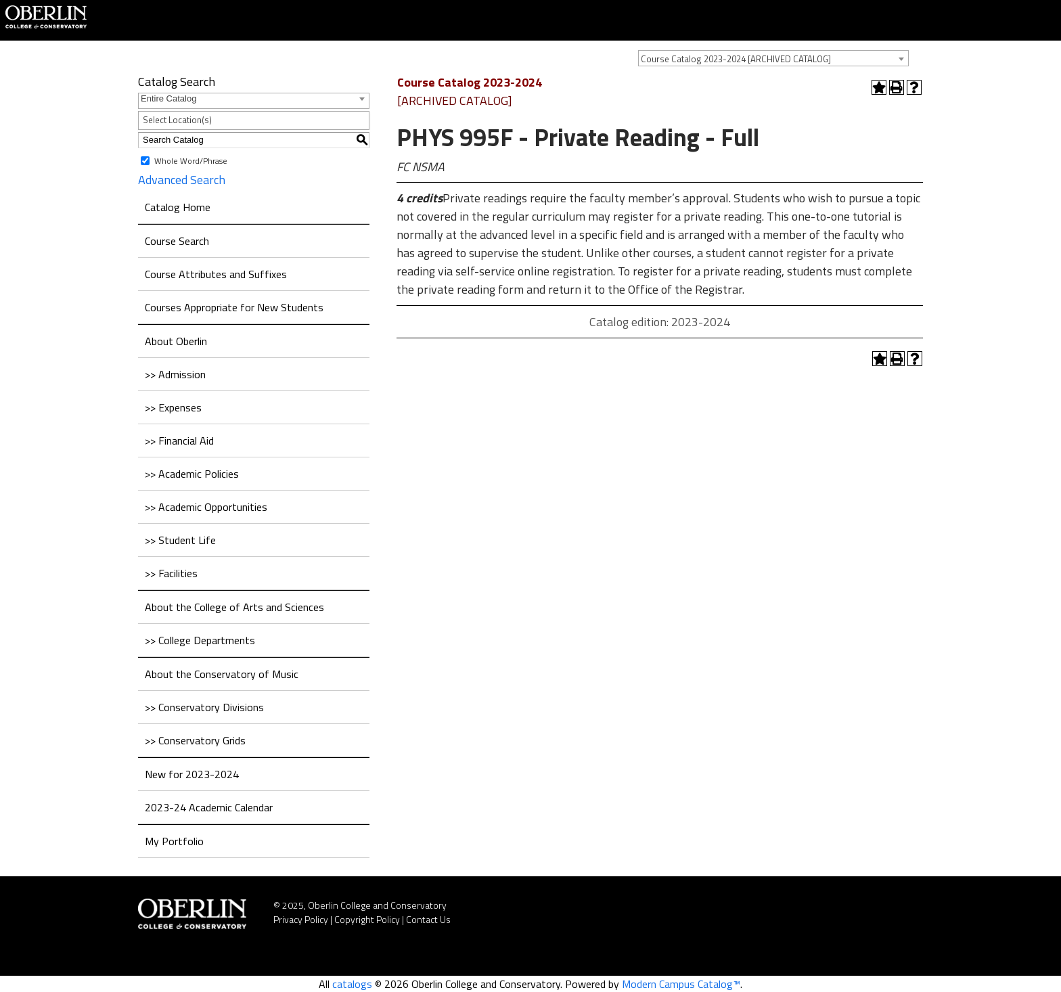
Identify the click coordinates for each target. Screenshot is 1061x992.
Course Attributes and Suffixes (216, 274)
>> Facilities (171, 573)
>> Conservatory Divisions (204, 707)
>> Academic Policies (192, 474)
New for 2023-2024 (192, 774)
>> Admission (175, 374)
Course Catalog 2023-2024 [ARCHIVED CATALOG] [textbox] (736, 59)
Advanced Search (181, 180)
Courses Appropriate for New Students (234, 307)
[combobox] (773, 58)
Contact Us (428, 919)
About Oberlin (176, 341)
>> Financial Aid (179, 440)
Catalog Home (177, 207)
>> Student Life (180, 540)
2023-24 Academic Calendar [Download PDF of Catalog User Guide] (209, 807)
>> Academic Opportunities (206, 507)
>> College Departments (200, 640)
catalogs (352, 984)
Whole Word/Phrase (190, 160)
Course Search (177, 241)
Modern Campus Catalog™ (681, 984)
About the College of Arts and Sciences (234, 607)
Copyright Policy (367, 919)
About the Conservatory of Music (221, 674)
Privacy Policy (300, 919)
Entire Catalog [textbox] (168, 98)
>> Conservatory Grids (195, 740)
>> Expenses (173, 407)
